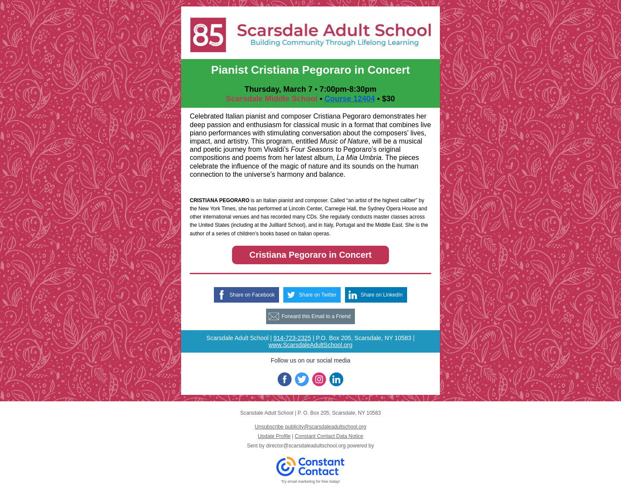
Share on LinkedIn (381, 295)
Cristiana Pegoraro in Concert (310, 255)
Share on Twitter (317, 295)
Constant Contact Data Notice (329, 436)
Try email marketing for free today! (310, 481)
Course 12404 (349, 98)
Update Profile (274, 436)
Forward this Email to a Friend (316, 316)
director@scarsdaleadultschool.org (306, 446)
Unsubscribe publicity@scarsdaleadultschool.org (310, 427)
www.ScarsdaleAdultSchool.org (311, 344)
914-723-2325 (292, 338)
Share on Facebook (252, 295)
